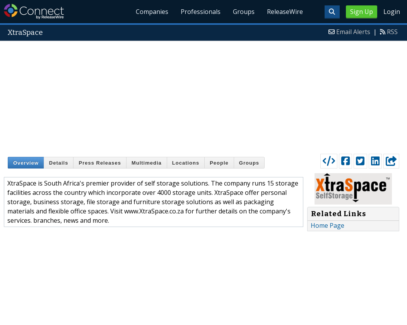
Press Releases (100, 163)
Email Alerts (353, 32)
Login (391, 11)
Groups (244, 11)
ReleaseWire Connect (34, 11)
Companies (152, 11)
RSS (392, 32)
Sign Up (361, 11)
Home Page (327, 225)
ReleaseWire (285, 11)
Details (58, 163)
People (219, 163)
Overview (26, 163)
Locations (185, 163)
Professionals (201, 11)
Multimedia (147, 163)
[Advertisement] (203, 95)
